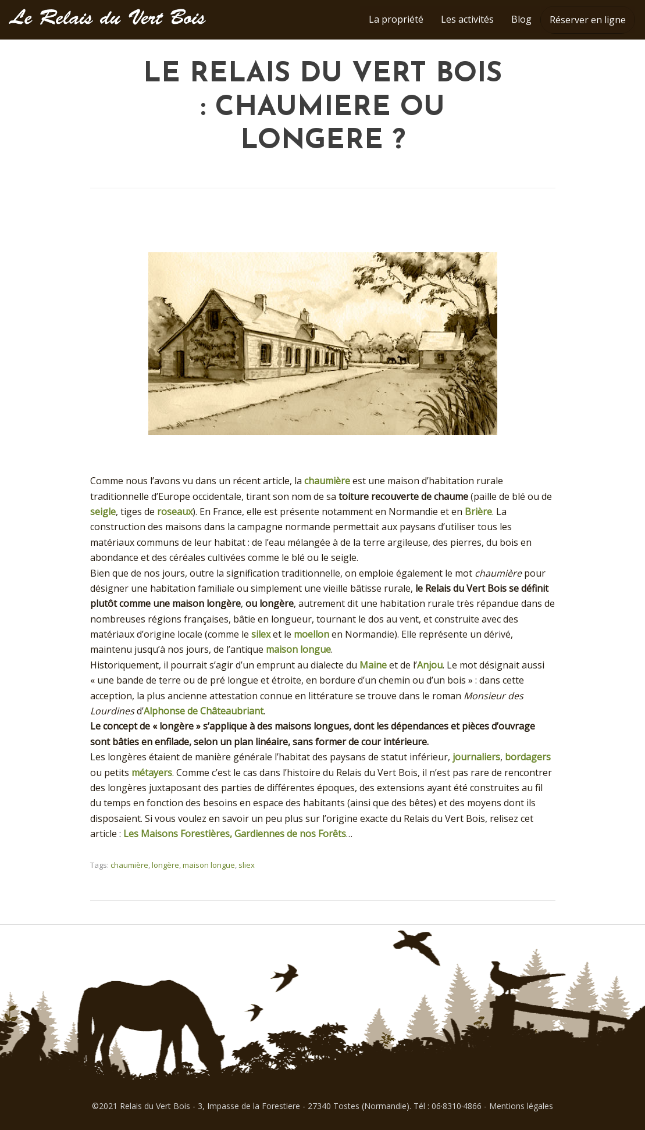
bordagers (528, 756)
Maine (373, 665)
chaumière (327, 480)
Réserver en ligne (588, 19)
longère (165, 865)
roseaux (175, 511)
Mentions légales (521, 1105)
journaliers (476, 756)
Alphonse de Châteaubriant (203, 711)
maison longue (298, 649)
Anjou (430, 665)
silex (260, 634)
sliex (246, 865)
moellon (311, 634)
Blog (521, 19)
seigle (103, 511)
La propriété (396, 19)
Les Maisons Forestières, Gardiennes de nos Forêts (234, 833)
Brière (478, 511)
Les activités (467, 19)
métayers (151, 772)
